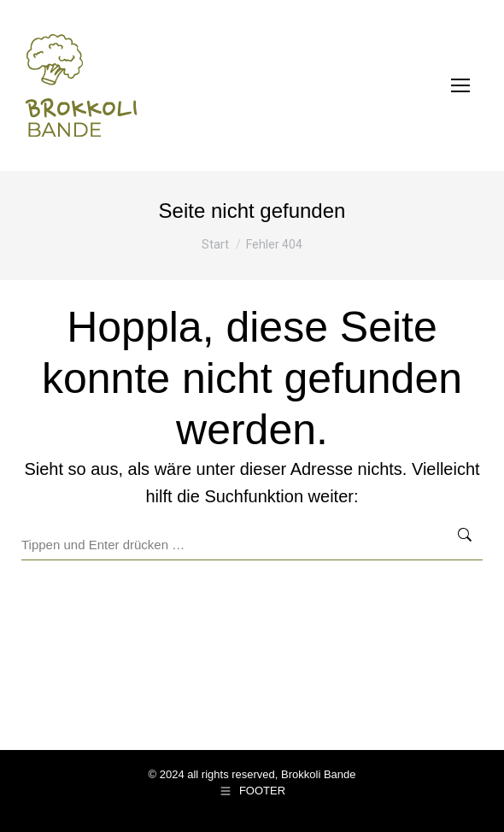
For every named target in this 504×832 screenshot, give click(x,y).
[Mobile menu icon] (460, 85)
